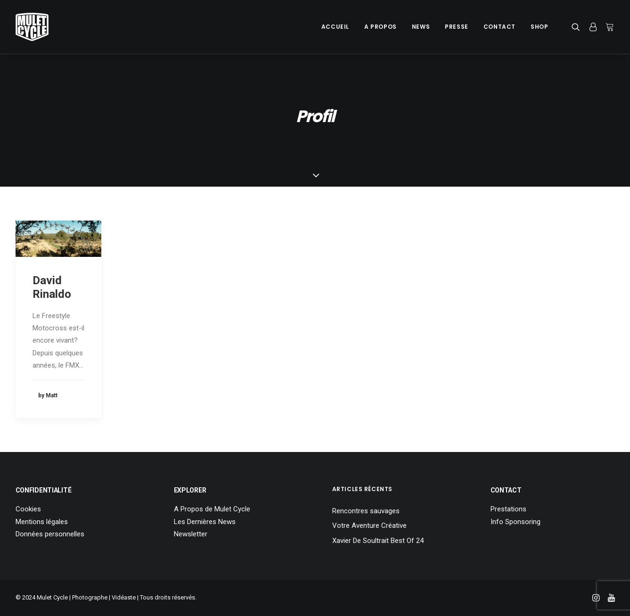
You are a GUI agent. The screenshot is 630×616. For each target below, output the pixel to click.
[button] (578, 27)
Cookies (28, 509)
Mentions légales (42, 521)
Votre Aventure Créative (369, 525)
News (421, 27)
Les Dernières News (205, 521)
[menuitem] (335, 27)
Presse (456, 27)
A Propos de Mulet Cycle (212, 509)
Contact (499, 27)
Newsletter (190, 534)
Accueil (335, 27)
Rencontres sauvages (366, 511)
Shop (539, 27)
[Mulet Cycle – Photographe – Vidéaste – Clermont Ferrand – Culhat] (32, 27)
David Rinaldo (52, 287)
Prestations (508, 509)
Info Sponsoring (515, 521)
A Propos (380, 27)
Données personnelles (50, 534)
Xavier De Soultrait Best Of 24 (378, 540)
